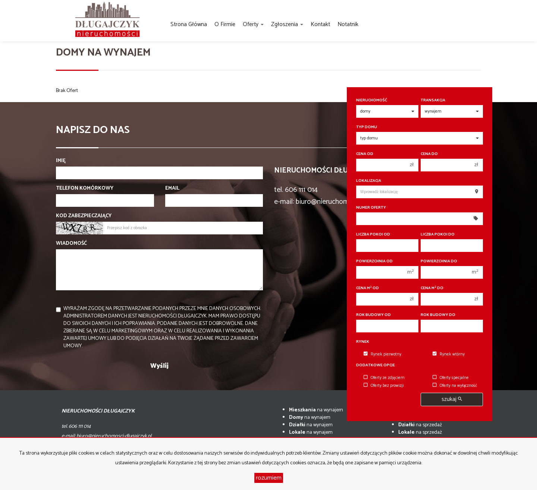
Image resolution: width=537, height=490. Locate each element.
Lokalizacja (368, 181)
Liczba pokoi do (438, 234)
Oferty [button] (253, 24)
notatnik (347, 24)
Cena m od (367, 288)
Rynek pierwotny (382, 354)
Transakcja (433, 100)
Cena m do (432, 288)
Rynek (362, 342)
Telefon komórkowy (84, 188)
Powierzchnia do (439, 261)
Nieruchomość (371, 100)
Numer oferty (371, 208)
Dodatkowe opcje (375, 365)
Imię (61, 161)
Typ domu (366, 127)
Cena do (429, 154)
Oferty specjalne (451, 377)
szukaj (452, 399)
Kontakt (320, 24)
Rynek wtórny (449, 354)
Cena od (364, 154)
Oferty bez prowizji (384, 385)
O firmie (224, 24)
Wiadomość (71, 243)
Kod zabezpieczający (84, 216)
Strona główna (188, 24)
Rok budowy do (438, 315)
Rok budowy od (373, 315)
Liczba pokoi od (373, 234)
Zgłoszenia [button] (287, 24)
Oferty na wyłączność (455, 385)
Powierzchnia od (374, 261)
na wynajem (316, 410)
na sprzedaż (420, 425)
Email (172, 188)
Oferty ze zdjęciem (384, 377)
